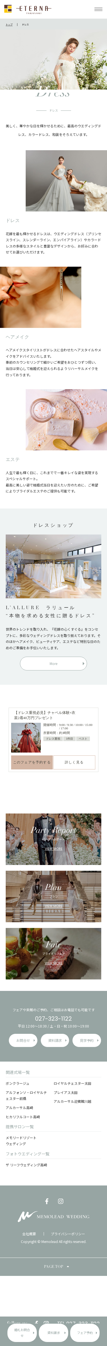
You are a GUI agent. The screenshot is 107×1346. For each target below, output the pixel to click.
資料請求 (53, 1332)
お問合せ (23, 1040)
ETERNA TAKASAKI (27, 9)
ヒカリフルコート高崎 (23, 1116)
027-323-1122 (53, 1019)
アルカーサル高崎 (19, 1107)
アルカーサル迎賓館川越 (72, 1101)
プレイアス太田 (66, 1092)
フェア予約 (85, 1332)
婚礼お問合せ (22, 1332)
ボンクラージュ (17, 1083)
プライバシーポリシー (68, 1234)
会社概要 (29, 1234)
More (53, 663)
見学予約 (87, 1040)
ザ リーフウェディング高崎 (26, 1164)
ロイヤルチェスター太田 (72, 1083)
